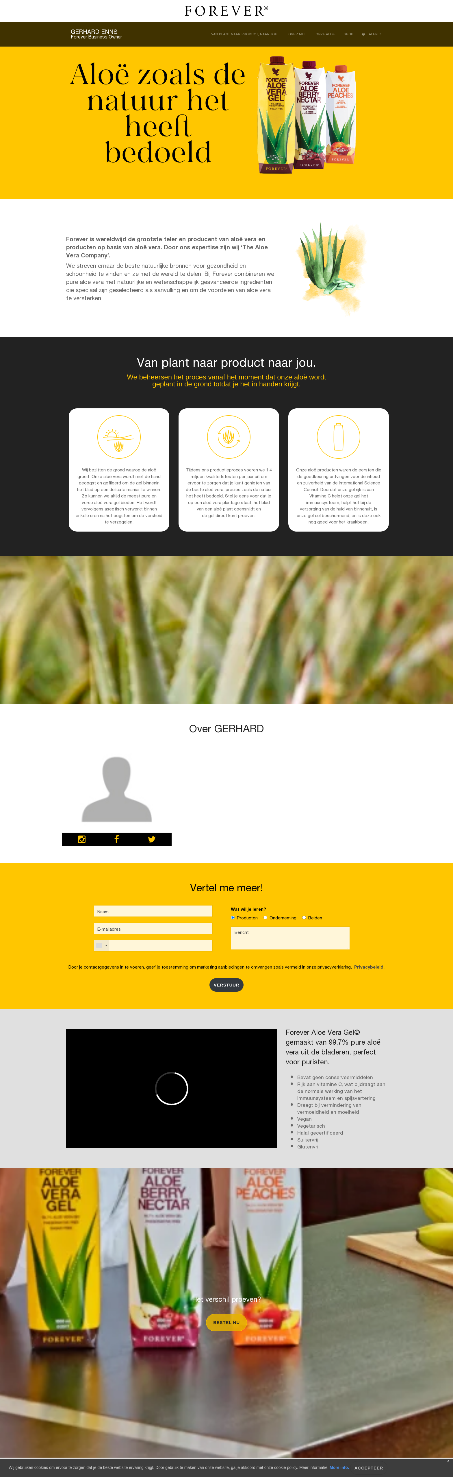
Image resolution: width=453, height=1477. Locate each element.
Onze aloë (325, 34)
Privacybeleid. (368, 966)
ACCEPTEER (368, 1467)
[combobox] (101, 945)
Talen (370, 34)
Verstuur (227, 984)
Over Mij (296, 34)
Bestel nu (226, 1322)
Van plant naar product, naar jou (244, 34)
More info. (339, 1467)
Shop (348, 34)
